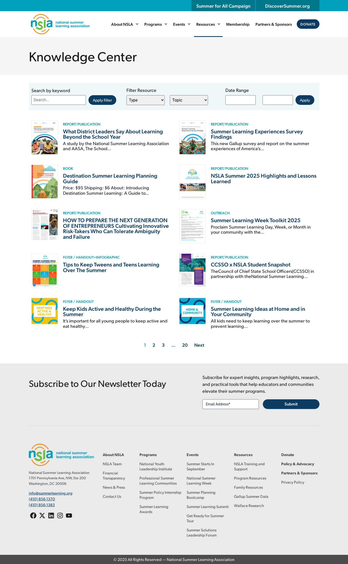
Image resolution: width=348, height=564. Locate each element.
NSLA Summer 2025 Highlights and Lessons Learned (263, 178)
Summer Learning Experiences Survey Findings (257, 134)
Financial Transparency (114, 475)
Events (181, 24)
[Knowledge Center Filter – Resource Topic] (189, 100)
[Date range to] (278, 100)
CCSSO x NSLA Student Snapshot (250, 264)
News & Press (114, 487)
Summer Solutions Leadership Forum (201, 532)
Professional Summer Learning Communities (158, 480)
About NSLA (124, 24)
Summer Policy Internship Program (160, 495)
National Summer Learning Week (201, 480)
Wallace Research (249, 505)
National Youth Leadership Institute (155, 466)
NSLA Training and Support (249, 466)
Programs (155, 24)
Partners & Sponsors (274, 24)
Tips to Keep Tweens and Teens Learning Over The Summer (111, 267)
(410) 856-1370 (42, 498)
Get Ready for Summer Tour (205, 518)
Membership (238, 24)
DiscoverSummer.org (287, 6)
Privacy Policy (292, 482)
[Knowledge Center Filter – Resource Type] (145, 100)
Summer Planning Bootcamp (201, 495)
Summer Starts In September (200, 466)
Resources (208, 24)
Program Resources (250, 477)
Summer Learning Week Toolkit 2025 (256, 219)
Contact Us (112, 496)
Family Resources (248, 487)
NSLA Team (112, 463)
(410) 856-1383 (42, 504)
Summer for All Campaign (223, 6)
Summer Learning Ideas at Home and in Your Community (258, 311)
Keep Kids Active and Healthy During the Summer (112, 311)
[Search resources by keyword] (58, 100)
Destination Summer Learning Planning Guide (110, 178)
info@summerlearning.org (50, 492)
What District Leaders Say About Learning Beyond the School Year (113, 134)
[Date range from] (240, 100)
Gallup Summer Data (251, 496)
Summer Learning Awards (153, 509)
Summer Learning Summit (208, 506)
